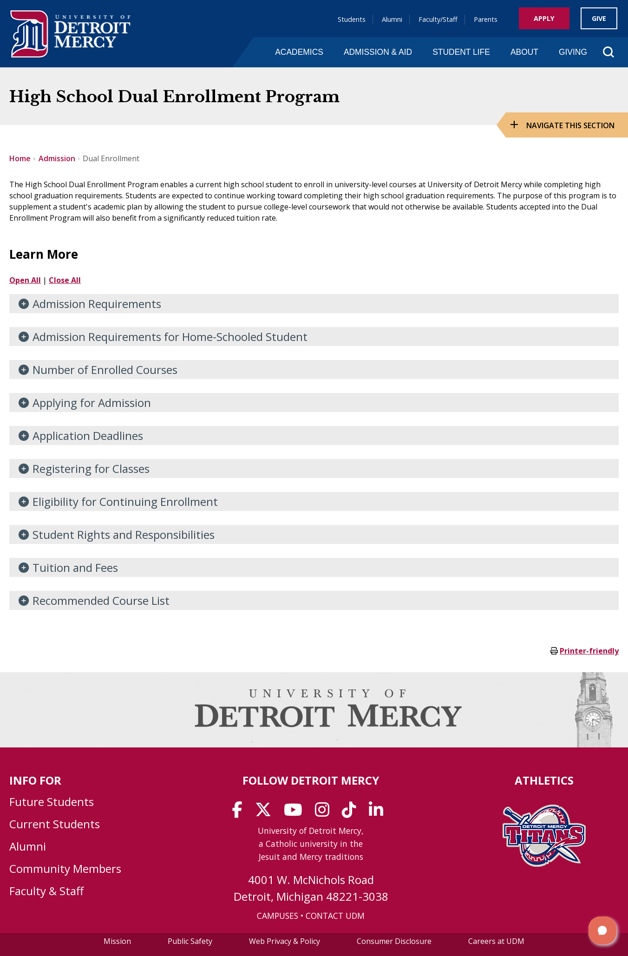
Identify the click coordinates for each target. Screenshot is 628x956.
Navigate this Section (570, 125)
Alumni (392, 19)
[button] (602, 930)
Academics (299, 52)
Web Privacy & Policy (284, 941)
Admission (57, 158)
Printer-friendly (589, 651)
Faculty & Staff (46, 890)
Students (352, 19)
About (524, 52)
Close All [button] (65, 280)
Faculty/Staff (438, 19)
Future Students (51, 801)
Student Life (461, 52)
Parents (485, 19)
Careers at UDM (496, 941)
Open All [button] (25, 280)
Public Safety (190, 941)
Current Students (54, 824)
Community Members (65, 868)
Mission (117, 941)
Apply (544, 18)
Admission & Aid (378, 52)
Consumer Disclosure (394, 941)
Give (599, 18)
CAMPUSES (277, 915)
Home (20, 158)
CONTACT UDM (335, 915)
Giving (573, 52)
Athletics (544, 780)
